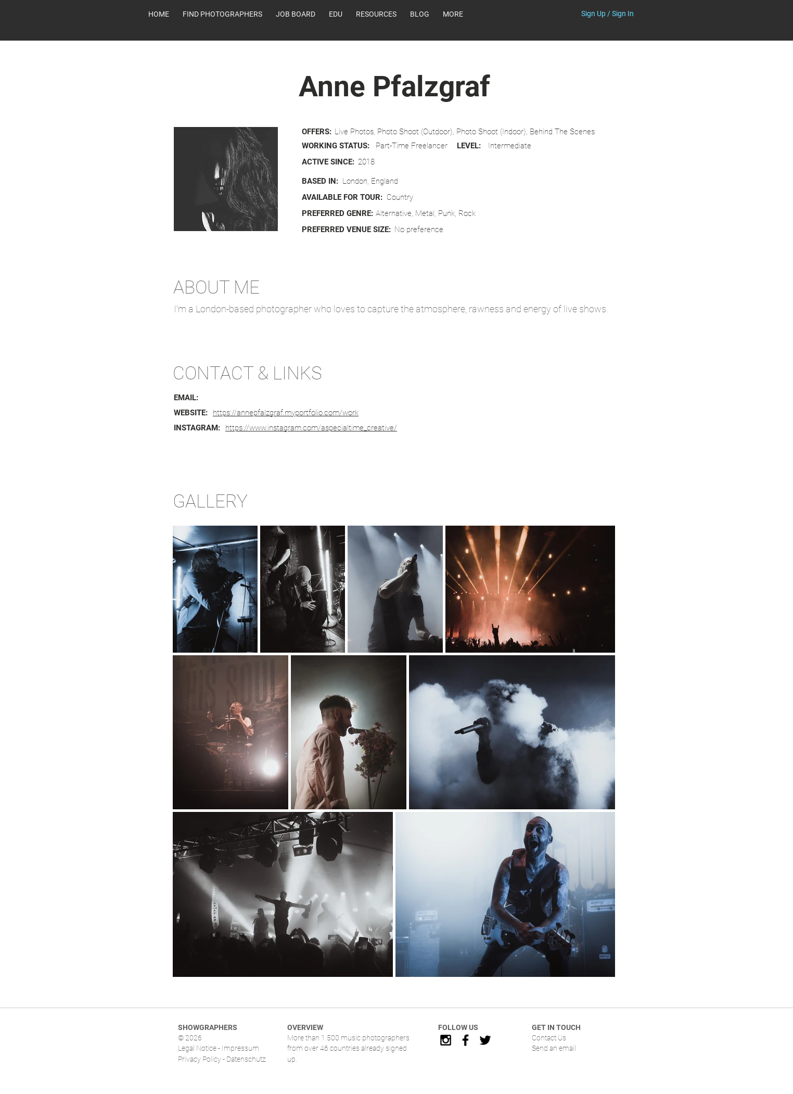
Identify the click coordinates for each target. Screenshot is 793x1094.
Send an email (554, 1048)
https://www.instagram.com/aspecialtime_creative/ (311, 427)
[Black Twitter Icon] (485, 1040)
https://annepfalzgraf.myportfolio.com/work (286, 412)
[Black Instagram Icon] (445, 1040)
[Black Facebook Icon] (465, 1040)
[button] (376, 14)
